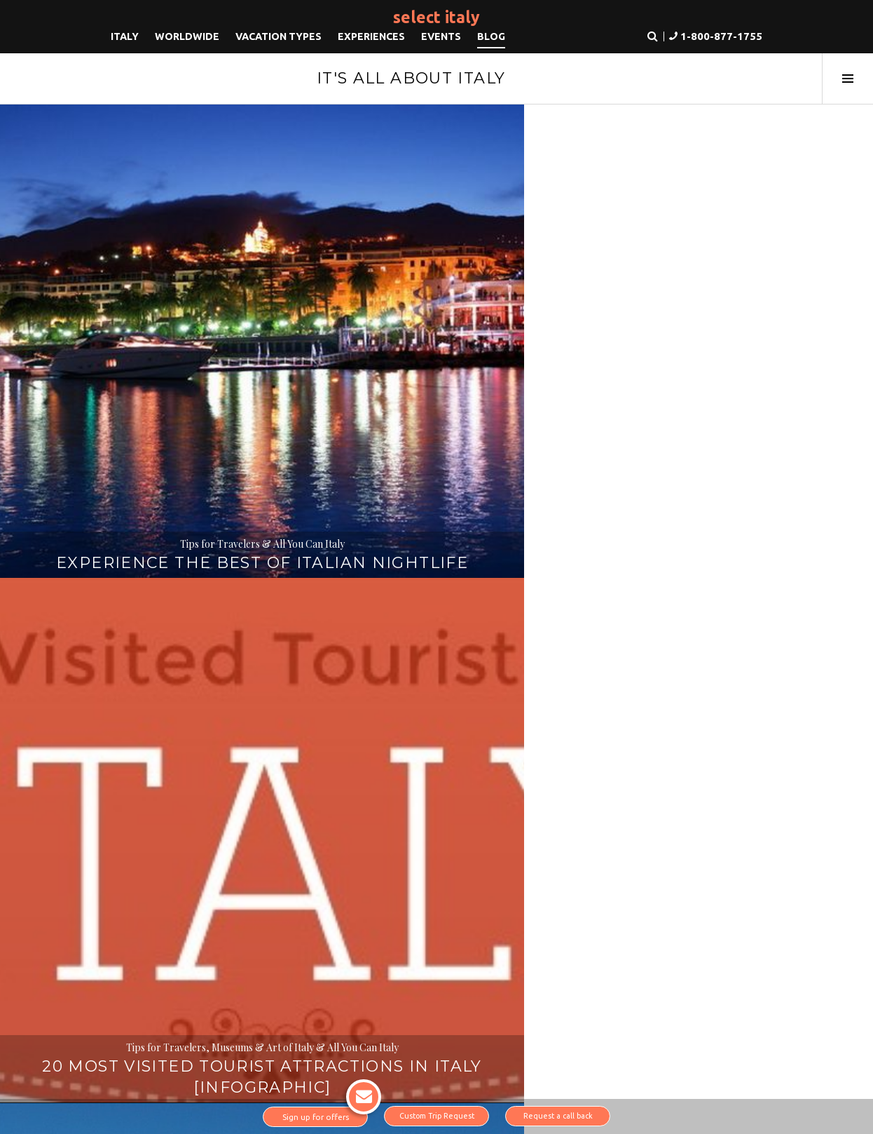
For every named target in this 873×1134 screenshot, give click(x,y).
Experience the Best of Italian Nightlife (145, 319)
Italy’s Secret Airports (436, 621)
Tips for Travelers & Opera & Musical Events (727, 289)
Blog (491, 38)
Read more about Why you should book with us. (435, 881)
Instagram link (173, 1043)
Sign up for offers (325, 1114)
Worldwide (187, 38)
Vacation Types (278, 38)
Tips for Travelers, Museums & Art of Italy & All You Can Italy (436, 260)
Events (441, 38)
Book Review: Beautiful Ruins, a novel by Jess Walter (145, 599)
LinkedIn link (130, 1043)
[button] (708, 39)
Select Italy (436, 16)
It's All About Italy (411, 78)
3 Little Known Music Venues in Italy (727, 319)
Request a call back (558, 1116)
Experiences (371, 38)
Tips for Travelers (436, 602)
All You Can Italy (145, 560)
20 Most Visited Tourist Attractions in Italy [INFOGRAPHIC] (437, 308)
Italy (125, 38)
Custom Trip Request (437, 1116)
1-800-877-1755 (690, 947)
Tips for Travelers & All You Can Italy (145, 289)
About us (131, 944)
